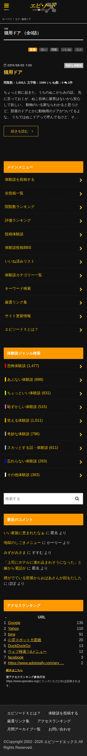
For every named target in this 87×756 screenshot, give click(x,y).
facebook (15, 657)
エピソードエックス (60, 742)
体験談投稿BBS (18, 247)
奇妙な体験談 (23, 434)
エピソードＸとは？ (21, 329)
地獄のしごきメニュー (22, 542)
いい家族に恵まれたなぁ (24, 533)
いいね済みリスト (20, 261)
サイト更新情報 (18, 316)
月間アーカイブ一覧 (24, 729)
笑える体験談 (25, 420)
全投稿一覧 (14, 193)
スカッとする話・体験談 (32, 447)
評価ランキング (18, 220)
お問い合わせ (59, 729)
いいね (66, 49)
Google (14, 623)
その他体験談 (23, 475)
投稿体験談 (14, 234)
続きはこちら (14, 670)
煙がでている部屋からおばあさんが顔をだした (43, 578)
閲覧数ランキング (20, 206)
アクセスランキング (54, 721)
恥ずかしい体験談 (27, 406)
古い (43, 49)
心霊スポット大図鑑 (24, 640)
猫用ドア (13, 72)
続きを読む (19, 131)
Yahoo (13, 628)
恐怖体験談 (23, 366)
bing (11, 634)
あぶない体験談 (25, 379)
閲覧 (54, 49)
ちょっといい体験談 (29, 393)
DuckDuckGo (19, 646)
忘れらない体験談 (27, 461)
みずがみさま (15, 552)
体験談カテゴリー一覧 (23, 275)
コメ (79, 49)
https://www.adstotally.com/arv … (36, 663)
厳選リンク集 (16, 302)
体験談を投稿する (20, 179)
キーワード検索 (18, 288)
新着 (32, 49)
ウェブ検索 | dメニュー (27, 651)
